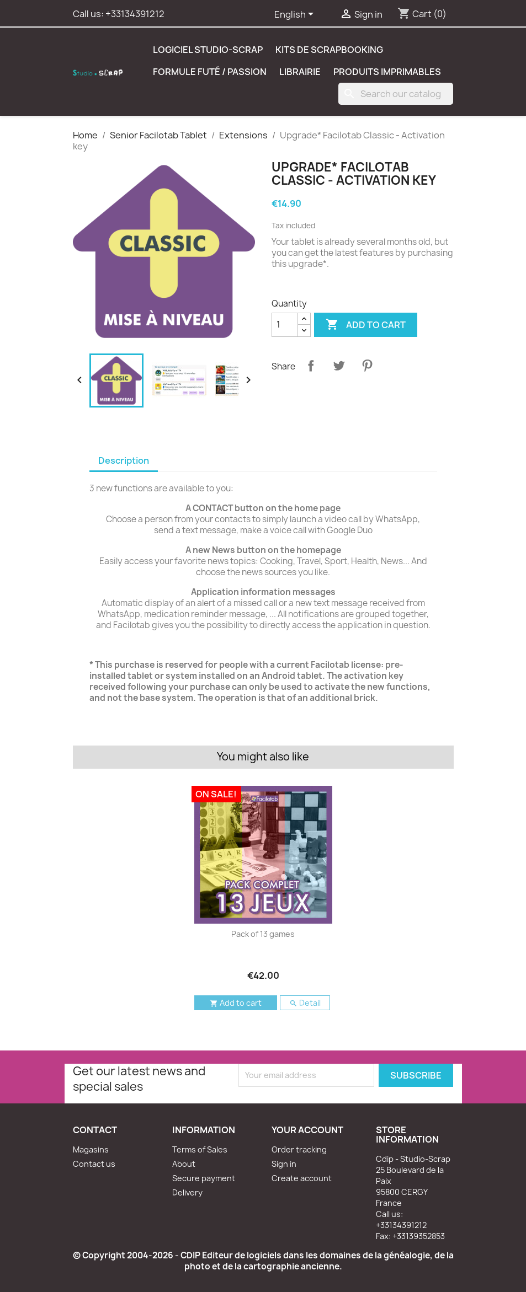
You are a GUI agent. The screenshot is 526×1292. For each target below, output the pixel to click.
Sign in (284, 1164)
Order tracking (299, 1149)
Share (311, 366)
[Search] (395, 94)
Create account (302, 1178)
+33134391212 (134, 14)
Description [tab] (123, 460)
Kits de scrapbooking (329, 50)
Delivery (187, 1192)
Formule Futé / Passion (210, 72)
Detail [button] (305, 1003)
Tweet (339, 366)
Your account (307, 1130)
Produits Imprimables (387, 72)
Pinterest (367, 366)
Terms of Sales (199, 1149)
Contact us (94, 1164)
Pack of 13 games (263, 934)
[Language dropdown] (295, 15)
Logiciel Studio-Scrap (208, 50)
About (183, 1164)
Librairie (300, 72)
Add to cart (366, 325)
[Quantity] (285, 325)
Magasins (91, 1149)
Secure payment (203, 1178)
